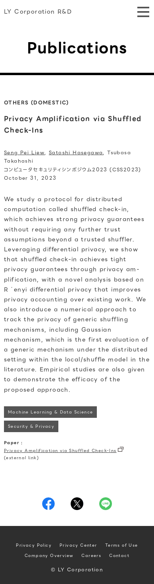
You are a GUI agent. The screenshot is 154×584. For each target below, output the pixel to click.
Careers (91, 555)
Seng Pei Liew (24, 152)
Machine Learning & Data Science (50, 412)
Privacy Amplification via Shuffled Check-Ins (60, 450)
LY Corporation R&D (38, 11)
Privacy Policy (34, 545)
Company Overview (49, 555)
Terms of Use (121, 545)
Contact (119, 555)
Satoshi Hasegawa (76, 152)
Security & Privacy (31, 426)
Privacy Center (78, 545)
